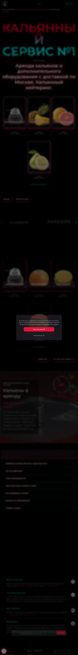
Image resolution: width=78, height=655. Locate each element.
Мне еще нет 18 (39, 335)
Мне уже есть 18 (39, 329)
